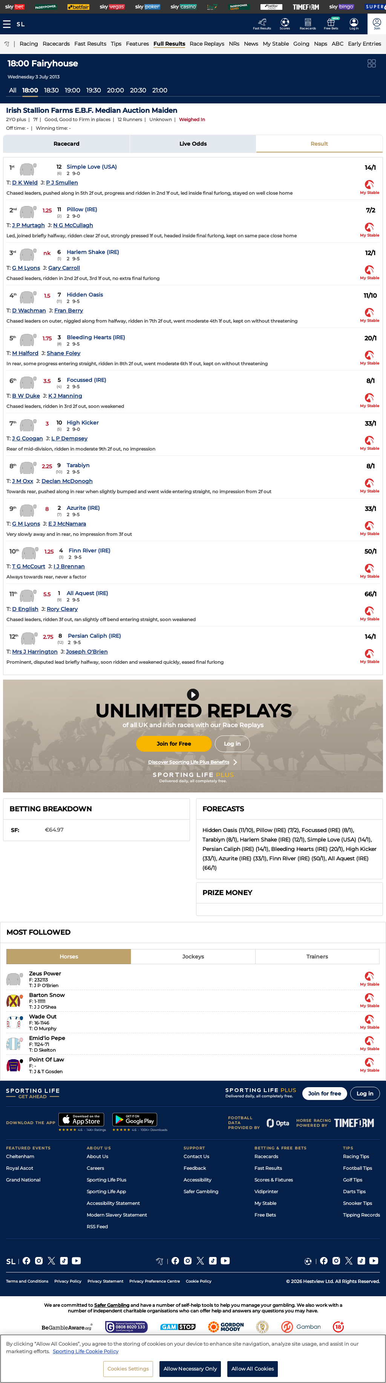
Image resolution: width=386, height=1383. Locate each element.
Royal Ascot (19, 1168)
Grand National (23, 1180)
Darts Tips (354, 1191)
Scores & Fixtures (273, 1180)
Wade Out (43, 1016)
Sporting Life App (106, 1191)
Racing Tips (356, 1156)
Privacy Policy (67, 1281)
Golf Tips (352, 1180)
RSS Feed (97, 1226)
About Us (97, 1156)
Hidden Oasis (85, 294)
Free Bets (265, 1215)
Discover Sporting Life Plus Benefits (192, 762)
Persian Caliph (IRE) (94, 635)
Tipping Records (361, 1215)
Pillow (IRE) (82, 209)
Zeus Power (45, 973)
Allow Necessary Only (190, 1369)
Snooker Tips (357, 1203)
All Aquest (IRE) (87, 593)
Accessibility (197, 1180)
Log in (232, 743)
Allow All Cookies (252, 1369)
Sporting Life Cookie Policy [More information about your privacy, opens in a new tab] (85, 1351)
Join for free (324, 1093)
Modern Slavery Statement (117, 1215)
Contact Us (196, 1156)
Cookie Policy (198, 1281)
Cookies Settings (128, 1369)
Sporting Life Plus (106, 1180)
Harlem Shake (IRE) (93, 252)
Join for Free (174, 743)
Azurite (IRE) (83, 508)
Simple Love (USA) (92, 166)
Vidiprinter (266, 1191)
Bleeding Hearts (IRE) (96, 337)
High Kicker (83, 422)
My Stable (265, 1203)
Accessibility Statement (113, 1203)
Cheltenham (20, 1156)
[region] (193, 1358)
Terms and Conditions (27, 1281)
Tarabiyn (78, 465)
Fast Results (268, 1168)
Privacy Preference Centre (154, 1281)
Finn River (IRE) (89, 550)
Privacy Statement (105, 1281)
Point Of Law (46, 1059)
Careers (95, 1168)
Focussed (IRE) (86, 380)
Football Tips (357, 1168)
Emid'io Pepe (47, 1038)
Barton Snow (47, 995)
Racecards (266, 1156)
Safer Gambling (201, 1191)
